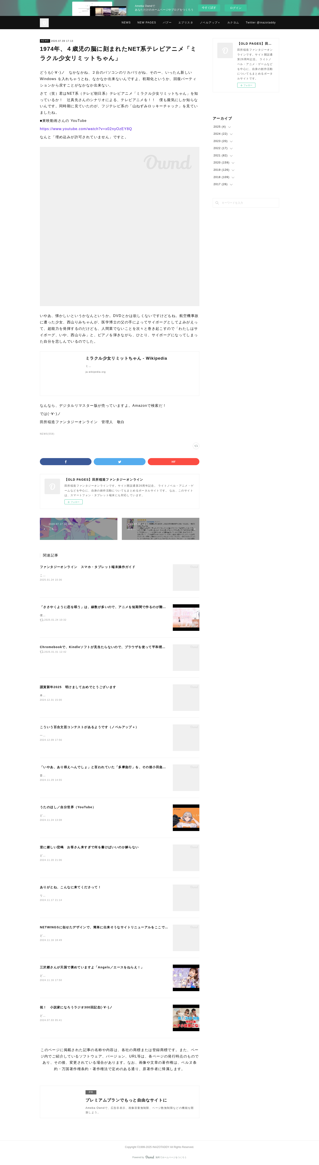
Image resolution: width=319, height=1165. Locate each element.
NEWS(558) (47, 434)
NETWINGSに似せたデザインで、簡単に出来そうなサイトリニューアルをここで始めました (111, 927)
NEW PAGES (146, 22)
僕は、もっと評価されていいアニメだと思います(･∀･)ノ (78, 615)
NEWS (126, 22)
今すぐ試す (209, 7)
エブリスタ (185, 22)
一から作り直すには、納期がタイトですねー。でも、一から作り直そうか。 (90, 735)
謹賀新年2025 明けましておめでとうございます (78, 687)
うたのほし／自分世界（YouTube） (68, 807)
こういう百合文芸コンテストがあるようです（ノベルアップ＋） (89, 727)
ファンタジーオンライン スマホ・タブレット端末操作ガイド (87, 567)
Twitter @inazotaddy (261, 22)
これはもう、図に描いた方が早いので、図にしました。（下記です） (86, 575)
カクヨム (233, 22)
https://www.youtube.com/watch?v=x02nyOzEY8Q (86, 129)
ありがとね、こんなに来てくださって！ (70, 887)
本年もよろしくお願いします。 (61, 695)
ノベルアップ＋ (210, 22)
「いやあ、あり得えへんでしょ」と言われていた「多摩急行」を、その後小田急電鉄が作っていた (115, 767)
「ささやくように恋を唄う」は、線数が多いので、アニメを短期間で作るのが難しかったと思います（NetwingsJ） (129, 607)
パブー (167, 22)
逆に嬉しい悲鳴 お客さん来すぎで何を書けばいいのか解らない (89, 847)
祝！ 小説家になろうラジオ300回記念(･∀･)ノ (76, 1007)
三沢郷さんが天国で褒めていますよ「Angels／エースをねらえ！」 (92, 967)
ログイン (235, 8)
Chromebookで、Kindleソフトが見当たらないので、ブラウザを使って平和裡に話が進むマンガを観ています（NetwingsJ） (137, 647)
